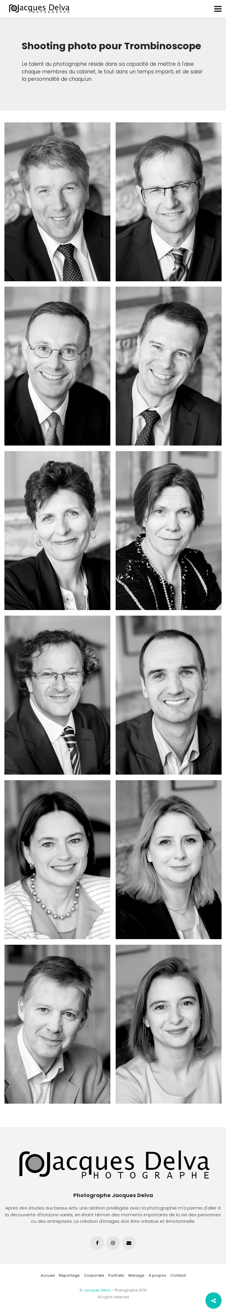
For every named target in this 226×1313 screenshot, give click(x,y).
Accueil (48, 1275)
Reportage (69, 1275)
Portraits (116, 1275)
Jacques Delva (97, 1290)
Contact (178, 1275)
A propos (157, 1275)
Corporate (94, 1275)
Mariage (136, 1275)
